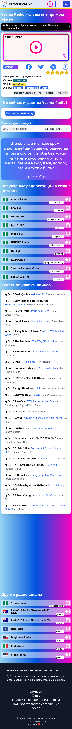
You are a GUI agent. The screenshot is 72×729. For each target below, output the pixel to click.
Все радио (10, 25)
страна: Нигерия (49, 25)
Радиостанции (29, 25)
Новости (18, 88)
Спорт (44, 88)
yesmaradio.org (33, 92)
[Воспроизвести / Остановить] (50, 4)
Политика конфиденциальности (36, 700)
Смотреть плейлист (20, 113)
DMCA (36, 708)
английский (19, 84)
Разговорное (32, 88)
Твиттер (49, 92)
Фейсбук (62, 92)
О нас (36, 695)
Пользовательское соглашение (36, 704)
